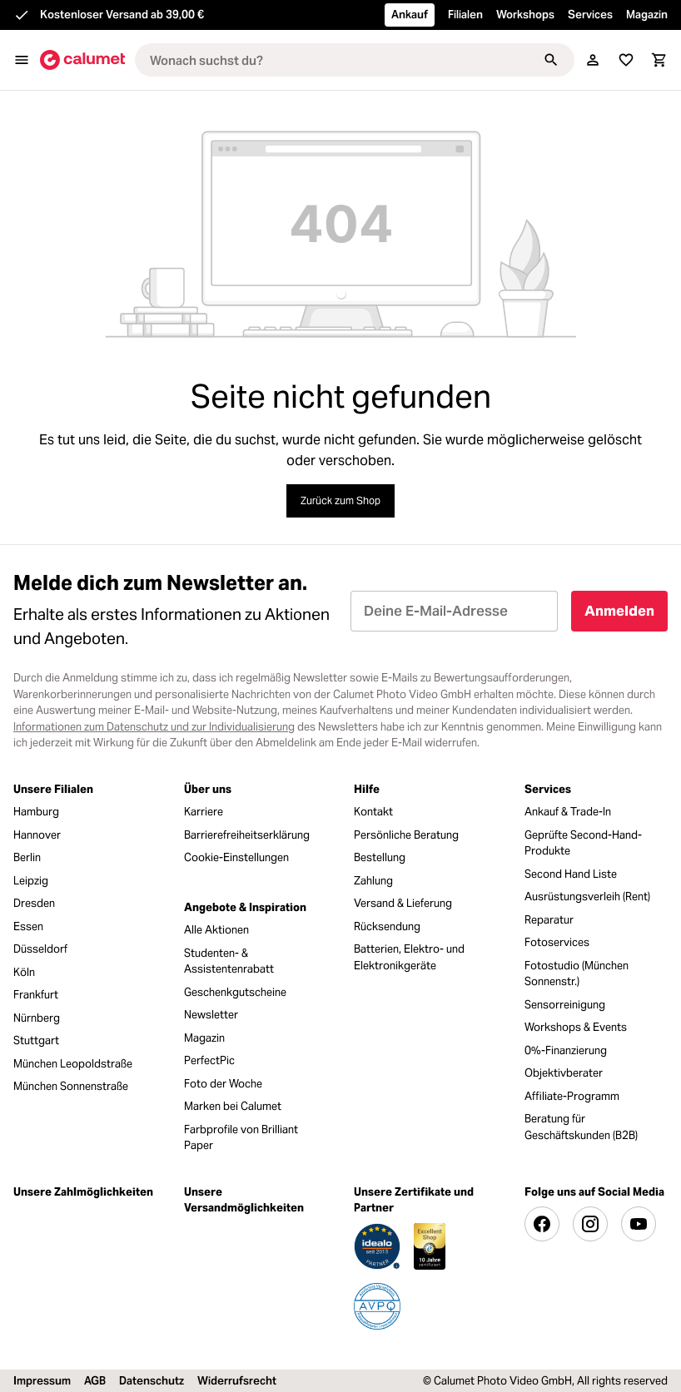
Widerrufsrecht (236, 1381)
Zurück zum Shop (340, 500)
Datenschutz (151, 1381)
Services (590, 14)
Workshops (525, 14)
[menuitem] (85, 812)
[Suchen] (551, 60)
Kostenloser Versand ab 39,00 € (122, 14)
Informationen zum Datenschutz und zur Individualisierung (154, 727)
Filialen (465, 14)
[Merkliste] (626, 60)
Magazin (647, 14)
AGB (95, 1381)
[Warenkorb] (659, 60)
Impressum (42, 1381)
